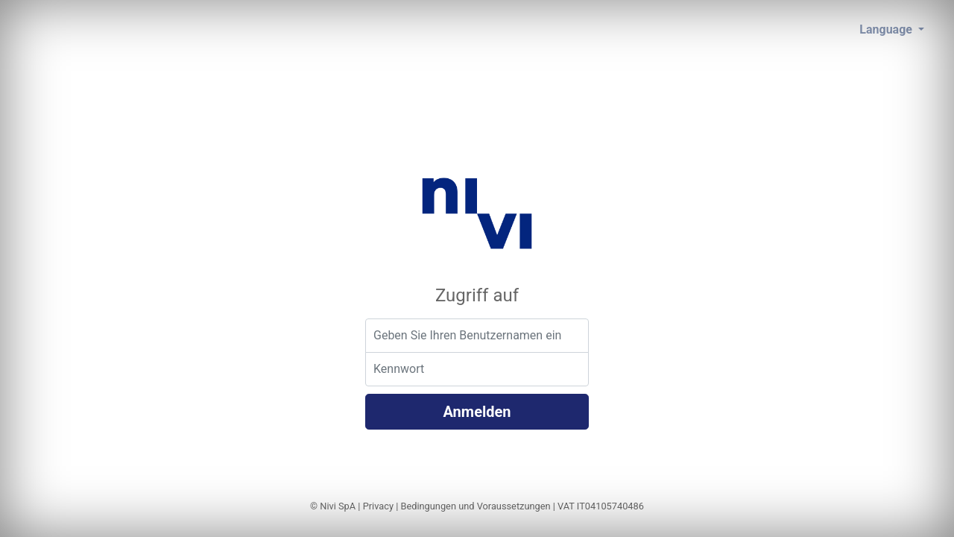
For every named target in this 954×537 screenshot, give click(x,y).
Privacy (378, 506)
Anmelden (477, 412)
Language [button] (887, 29)
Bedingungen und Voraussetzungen (475, 506)
